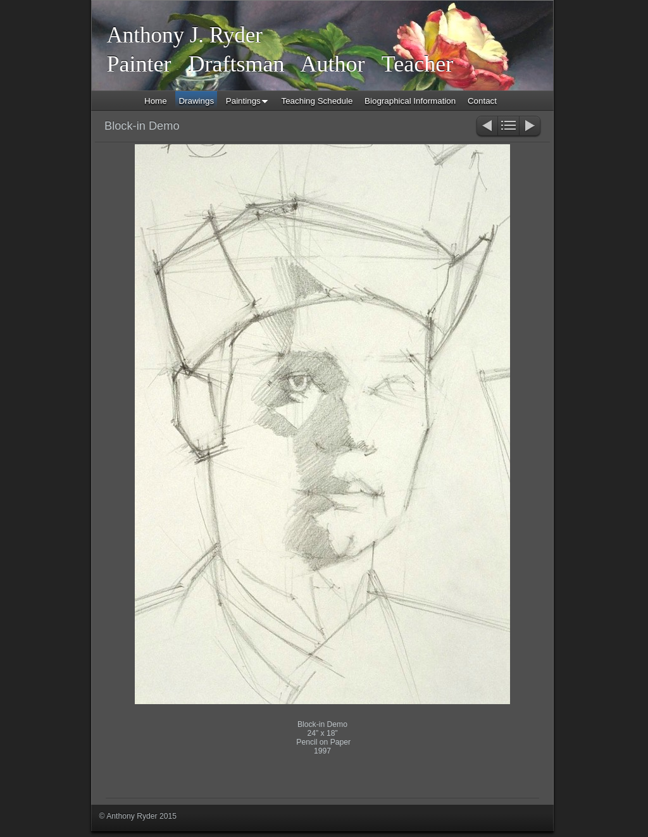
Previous (486, 127)
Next (531, 127)
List (508, 127)
